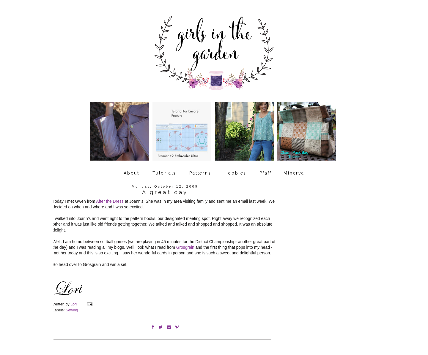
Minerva (294, 173)
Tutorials (164, 173)
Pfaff (265, 173)
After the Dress (109, 201)
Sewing (72, 310)
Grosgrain (185, 247)
